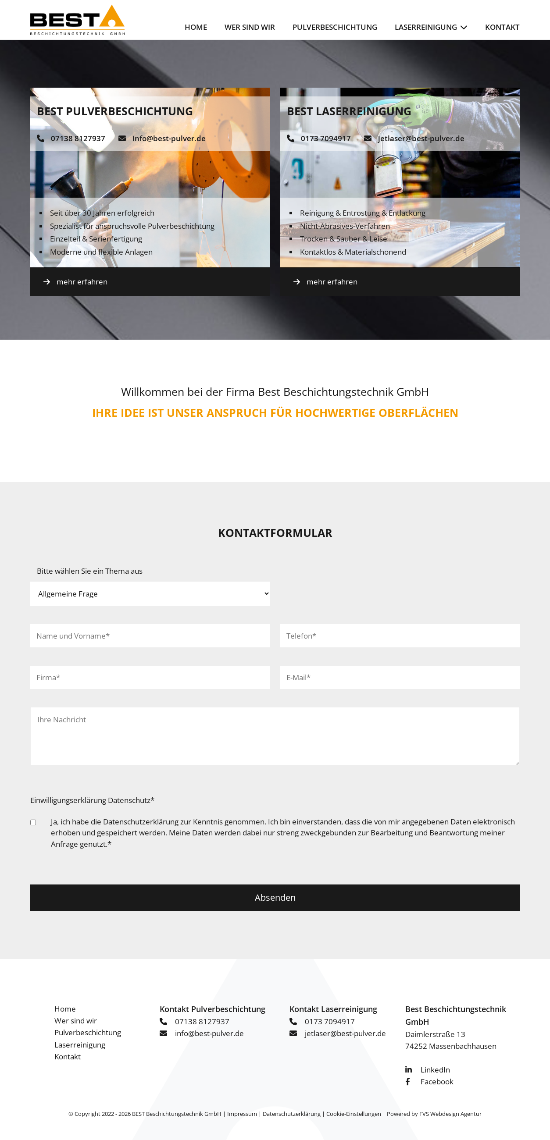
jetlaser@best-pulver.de (421, 138)
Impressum (242, 1114)
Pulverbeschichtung (335, 27)
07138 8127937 (78, 138)
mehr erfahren (82, 282)
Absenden (275, 897)
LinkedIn (435, 1070)
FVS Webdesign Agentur (450, 1114)
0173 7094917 (326, 138)
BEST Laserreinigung (349, 110)
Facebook (437, 1081)
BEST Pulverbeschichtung (115, 110)
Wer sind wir (250, 27)
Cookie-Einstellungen (353, 1114)
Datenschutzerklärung (141, 822)
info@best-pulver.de (169, 138)
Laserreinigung (426, 27)
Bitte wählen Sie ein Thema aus (90, 571)
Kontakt (502, 27)
